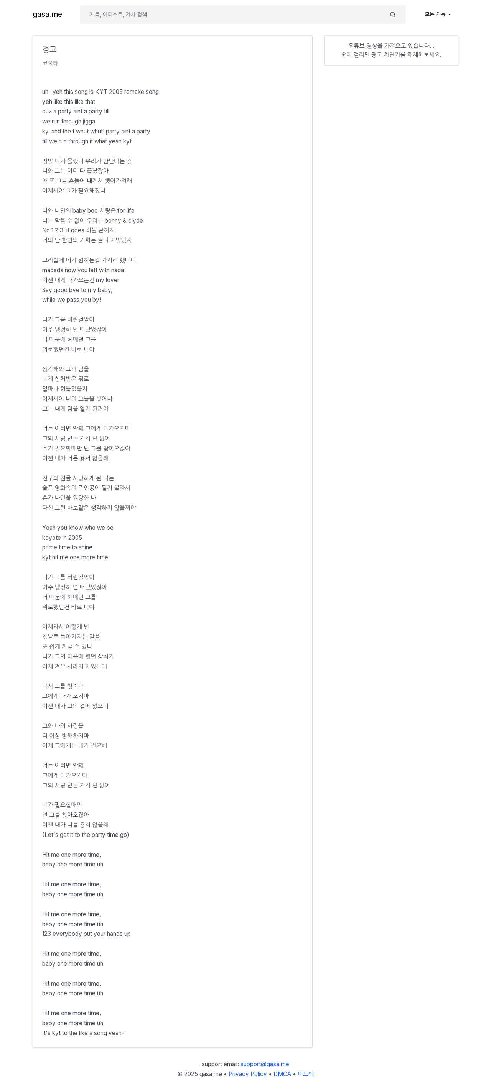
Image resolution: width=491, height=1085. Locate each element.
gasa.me (47, 14)
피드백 (306, 1074)
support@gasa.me (265, 1064)
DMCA (282, 1074)
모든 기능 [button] (436, 14)
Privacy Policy (248, 1074)
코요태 (50, 63)
